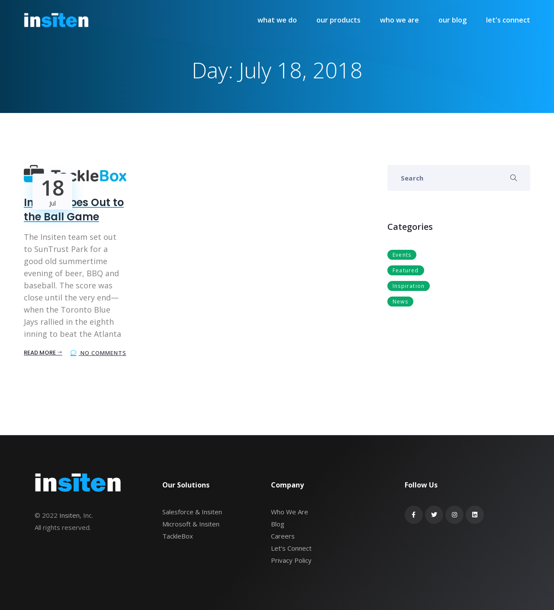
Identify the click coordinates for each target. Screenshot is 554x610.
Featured (406, 270)
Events (402, 254)
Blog (277, 524)
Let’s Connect (291, 548)
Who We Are (289, 511)
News (400, 301)
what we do (277, 20)
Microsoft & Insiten (190, 524)
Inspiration (409, 286)
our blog (452, 20)
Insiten (69, 515)
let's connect (508, 20)
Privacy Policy (291, 560)
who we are (399, 20)
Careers (283, 536)
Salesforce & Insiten (192, 511)
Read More (43, 353)
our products (338, 20)
